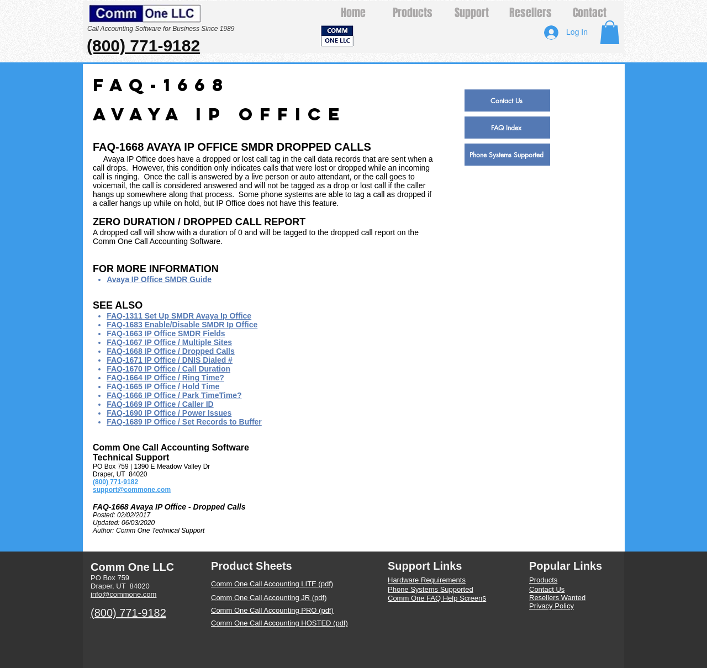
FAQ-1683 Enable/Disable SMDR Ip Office (182, 324)
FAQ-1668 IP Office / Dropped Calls (171, 351)
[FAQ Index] (507, 127)
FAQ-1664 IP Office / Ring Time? (165, 377)
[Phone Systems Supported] (507, 155)
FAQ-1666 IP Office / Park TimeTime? (174, 395)
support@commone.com (132, 490)
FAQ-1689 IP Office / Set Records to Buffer (184, 421)
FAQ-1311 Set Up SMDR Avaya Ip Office (179, 315)
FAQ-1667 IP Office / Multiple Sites (169, 342)
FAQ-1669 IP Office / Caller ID (160, 404)
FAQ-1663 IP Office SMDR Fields (166, 333)
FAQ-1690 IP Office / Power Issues (169, 413)
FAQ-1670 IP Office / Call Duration (168, 368)
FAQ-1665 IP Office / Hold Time (163, 386)
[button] (610, 32)
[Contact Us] (507, 100)
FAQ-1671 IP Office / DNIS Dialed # (170, 360)
